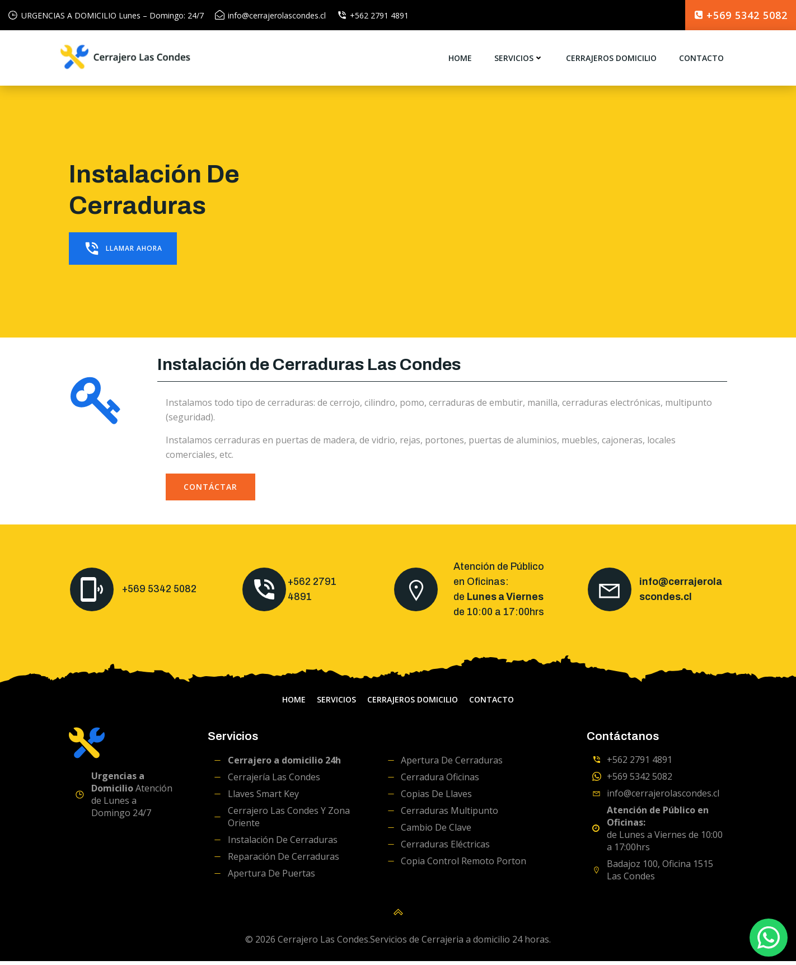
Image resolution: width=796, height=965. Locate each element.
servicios (518, 58)
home (459, 58)
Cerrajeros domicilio (610, 58)
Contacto (700, 58)
